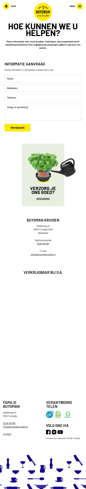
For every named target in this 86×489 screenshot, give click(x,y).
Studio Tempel (73, 438)
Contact (7, 434)
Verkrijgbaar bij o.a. (43, 272)
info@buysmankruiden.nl (43, 254)
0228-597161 (43, 243)
